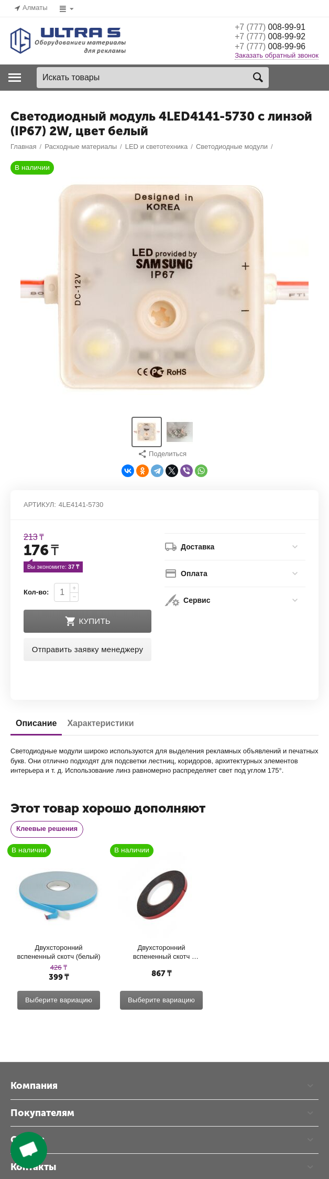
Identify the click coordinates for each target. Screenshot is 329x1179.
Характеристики (100, 1062)
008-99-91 (275, 26)
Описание (36, 1062)
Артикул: (40, 844)
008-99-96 (275, 47)
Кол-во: (36, 931)
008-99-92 (275, 37)
